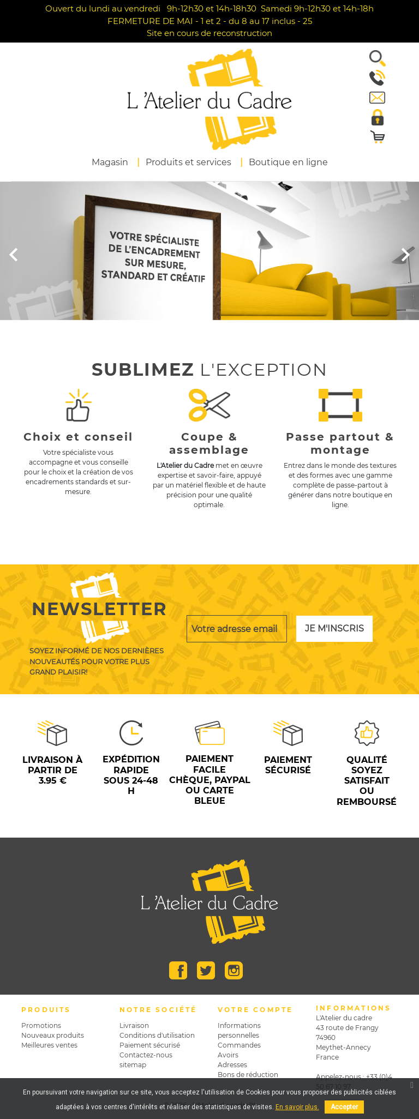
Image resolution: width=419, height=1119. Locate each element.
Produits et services (188, 162)
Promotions (41, 1025)
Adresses (232, 1065)
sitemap (132, 1065)
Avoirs (228, 1055)
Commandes (239, 1045)
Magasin (110, 162)
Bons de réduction (248, 1074)
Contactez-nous (145, 1055)
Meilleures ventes (49, 1045)
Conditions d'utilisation (157, 1035)
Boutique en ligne (288, 162)
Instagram (234, 970)
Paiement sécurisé (149, 1045)
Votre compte (255, 1010)
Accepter (344, 1107)
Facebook (178, 970)
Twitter (206, 970)
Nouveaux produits (52, 1035)
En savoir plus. (297, 1107)
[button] (373, 58)
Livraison (134, 1025)
